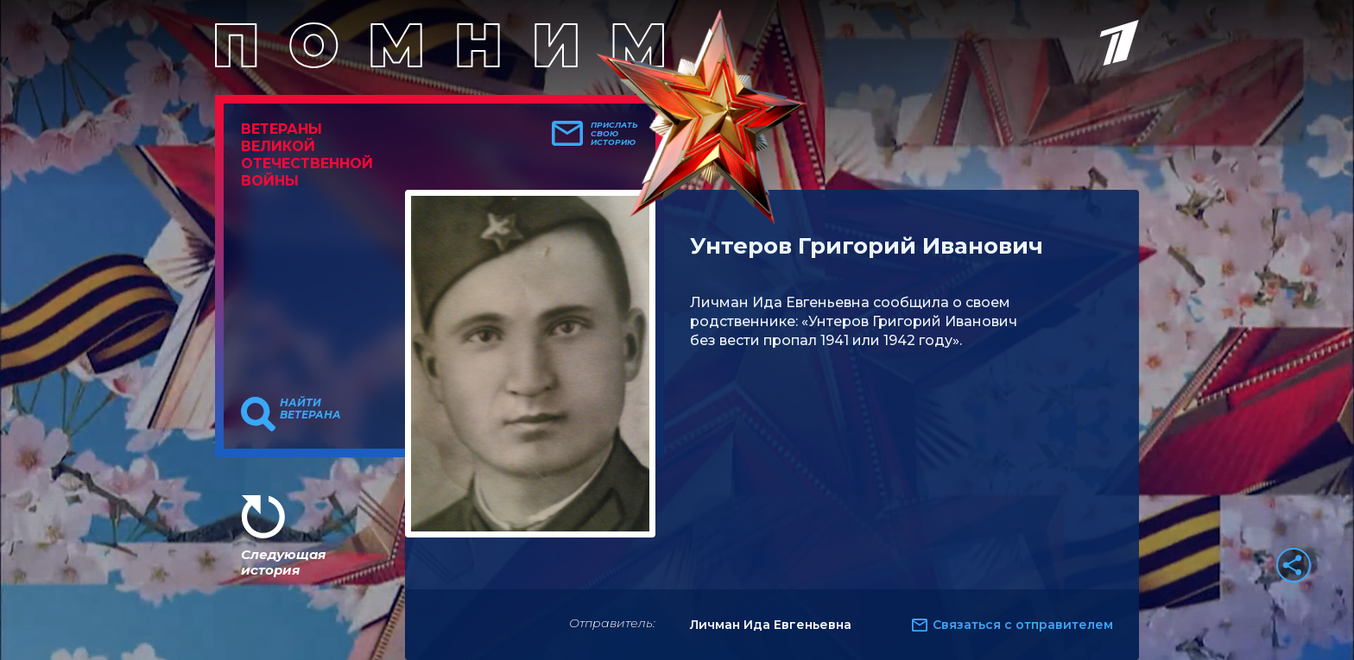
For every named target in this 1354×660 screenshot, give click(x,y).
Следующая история (283, 562)
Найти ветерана (310, 409)
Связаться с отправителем (1023, 624)
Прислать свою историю (614, 134)
